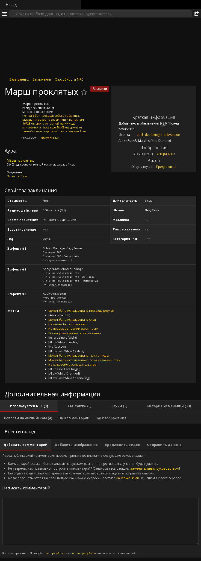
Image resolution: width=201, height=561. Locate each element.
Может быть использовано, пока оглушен (79, 355)
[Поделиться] (196, 13)
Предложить (166, 166)
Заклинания (42, 79)
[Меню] (4, 13)
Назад (11, 4)
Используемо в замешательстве (72, 364)
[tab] (29, 406)
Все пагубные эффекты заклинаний (74, 333)
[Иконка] (12, 107)
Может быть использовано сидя (72, 319)
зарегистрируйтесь (83, 553)
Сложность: (30, 138)
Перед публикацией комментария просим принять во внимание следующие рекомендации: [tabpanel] (100, 504)
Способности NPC (69, 79)
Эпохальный (49, 138)
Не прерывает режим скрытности (73, 328)
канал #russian (127, 478)
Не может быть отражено (67, 324)
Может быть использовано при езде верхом (81, 310)
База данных (19, 79)
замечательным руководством (154, 468)
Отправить (165, 153)
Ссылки (102, 89)
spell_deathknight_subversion (155, 134)
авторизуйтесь (56, 553)
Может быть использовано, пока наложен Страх (84, 360)
